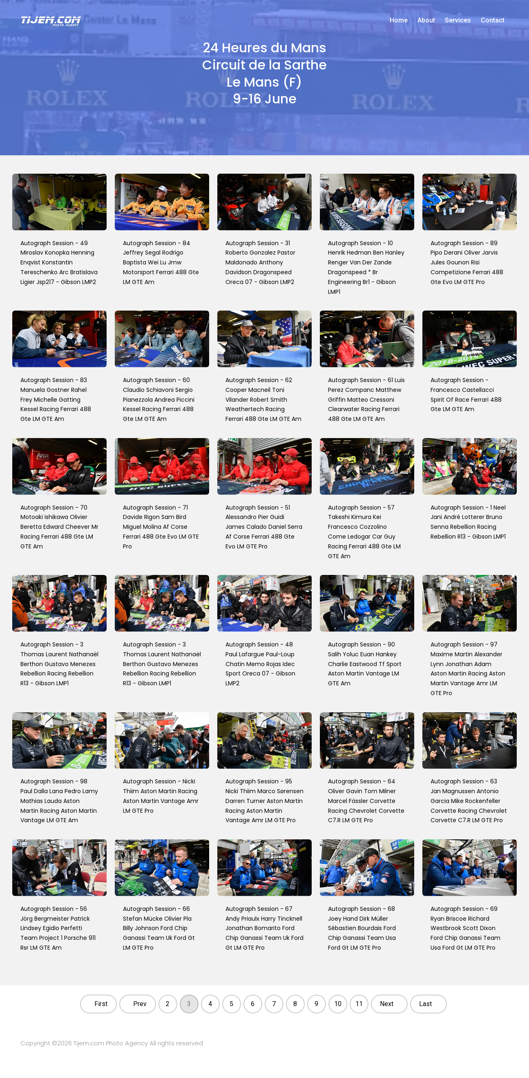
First (100, 1004)
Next (386, 1004)
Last (425, 1004)
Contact (492, 20)
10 (338, 1004)
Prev (140, 1004)
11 (359, 1004)
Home (399, 20)
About (426, 20)
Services (458, 20)
